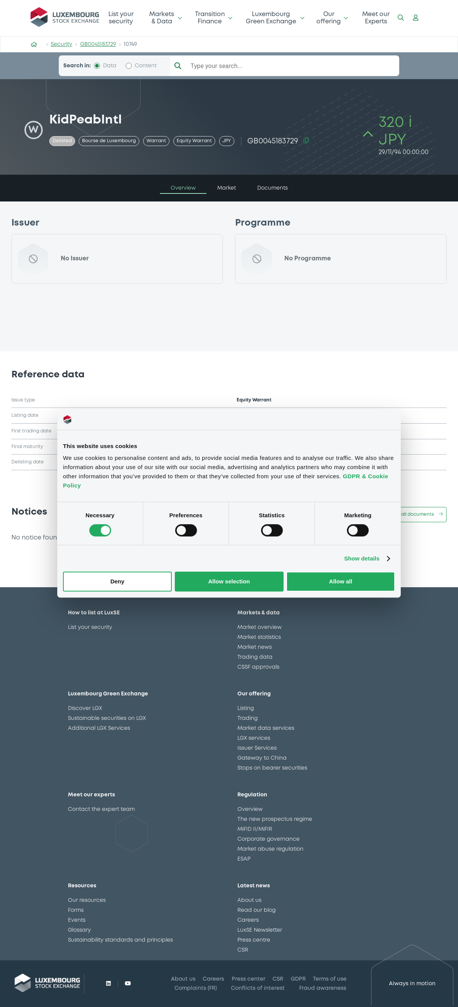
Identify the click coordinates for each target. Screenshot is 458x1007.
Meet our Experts (376, 17)
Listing (245, 708)
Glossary (79, 930)
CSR (242, 950)
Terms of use (330, 979)
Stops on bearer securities (272, 768)
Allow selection (229, 581)
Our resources (87, 900)
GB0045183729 (98, 44)
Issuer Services (257, 748)
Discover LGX (85, 708)
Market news (254, 647)
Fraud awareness (322, 988)
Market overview (259, 627)
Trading (247, 718)
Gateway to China (262, 758)
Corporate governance (268, 839)
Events (76, 920)
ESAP (243, 859)
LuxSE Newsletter (259, 930)
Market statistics (259, 637)
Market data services (265, 728)
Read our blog (256, 910)
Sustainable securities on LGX (107, 718)
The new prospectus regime (274, 819)
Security (61, 44)
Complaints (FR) (195, 988)
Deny (117, 581)
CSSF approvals (258, 667)
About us (249, 900)
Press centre (253, 940)
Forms (76, 910)
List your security (121, 17)
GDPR (298, 979)
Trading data (255, 657)
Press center (248, 979)
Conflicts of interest (258, 988)
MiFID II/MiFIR (254, 829)
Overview (250, 809)
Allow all (340, 581)
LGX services (253, 738)
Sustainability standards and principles (120, 940)
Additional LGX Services (99, 728)
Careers (248, 920)
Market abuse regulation (270, 849)
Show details (362, 558)
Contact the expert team (101, 809)
